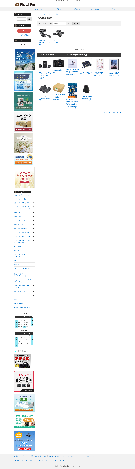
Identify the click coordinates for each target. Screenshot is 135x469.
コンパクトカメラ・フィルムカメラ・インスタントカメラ (22, 208)
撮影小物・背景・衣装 (20, 228)
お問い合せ (76, 9)
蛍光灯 (16, 299)
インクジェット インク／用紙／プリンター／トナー (22, 281)
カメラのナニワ (30, 460)
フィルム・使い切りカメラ (21, 232)
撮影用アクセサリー (19, 216)
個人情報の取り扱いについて (57, 456)
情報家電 (16, 264)
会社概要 (16, 456)
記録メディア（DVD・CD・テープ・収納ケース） (22, 275)
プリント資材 (17, 246)
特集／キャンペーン (19, 291)
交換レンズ (17, 213)
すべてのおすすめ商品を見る (112, 112)
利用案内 (58, 9)
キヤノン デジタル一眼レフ (22, 195)
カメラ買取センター (51, 460)
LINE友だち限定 (18, 303)
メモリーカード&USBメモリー (22, 269)
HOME (22, 9)
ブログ (113, 9)
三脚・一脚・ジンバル (48, 14)
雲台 (57, 14)
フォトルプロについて (39, 9)
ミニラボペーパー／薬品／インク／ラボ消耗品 (22, 241)
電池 (15, 260)
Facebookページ (18, 460)
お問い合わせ (90, 456)
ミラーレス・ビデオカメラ (21, 203)
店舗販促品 (17, 250)
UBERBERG (63, 460)
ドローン (16, 295)
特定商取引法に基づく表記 (38, 456)
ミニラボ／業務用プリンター (22, 236)
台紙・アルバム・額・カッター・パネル (22, 255)
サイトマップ (80, 456)
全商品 (39, 14)
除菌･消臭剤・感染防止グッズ (22, 307)
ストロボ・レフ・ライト (21, 224)
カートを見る (95, 9)
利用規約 (70, 456)
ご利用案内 (25, 456)
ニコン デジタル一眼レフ (21, 199)
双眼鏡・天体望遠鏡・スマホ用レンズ (22, 286)
